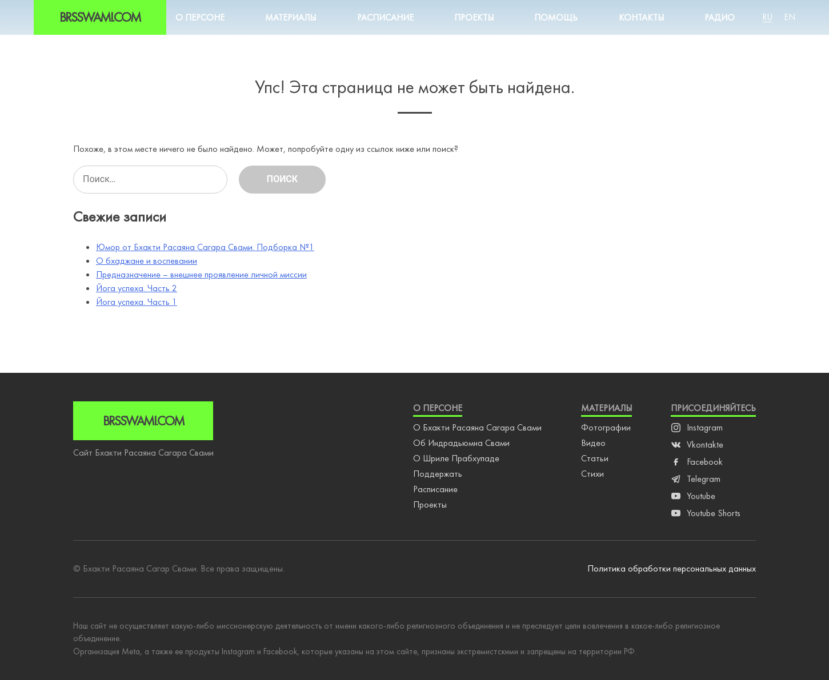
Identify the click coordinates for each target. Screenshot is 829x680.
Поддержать (437, 474)
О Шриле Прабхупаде (456, 458)
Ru (767, 17)
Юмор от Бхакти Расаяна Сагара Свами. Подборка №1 (205, 247)
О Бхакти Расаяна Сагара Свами (477, 427)
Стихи (592, 474)
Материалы (290, 17)
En (789, 17)
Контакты (641, 17)
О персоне (200, 17)
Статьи (594, 458)
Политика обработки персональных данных (671, 568)
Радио (719, 17)
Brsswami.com (100, 17)
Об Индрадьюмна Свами (461, 443)
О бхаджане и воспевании (146, 261)
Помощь (556, 17)
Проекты (474, 17)
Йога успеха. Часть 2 (136, 288)
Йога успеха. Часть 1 (136, 302)
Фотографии (606, 427)
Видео (593, 443)
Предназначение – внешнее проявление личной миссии (201, 274)
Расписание (385, 17)
